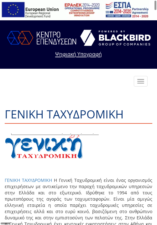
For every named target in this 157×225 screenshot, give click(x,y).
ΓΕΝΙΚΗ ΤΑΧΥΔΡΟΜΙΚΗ (28, 180)
